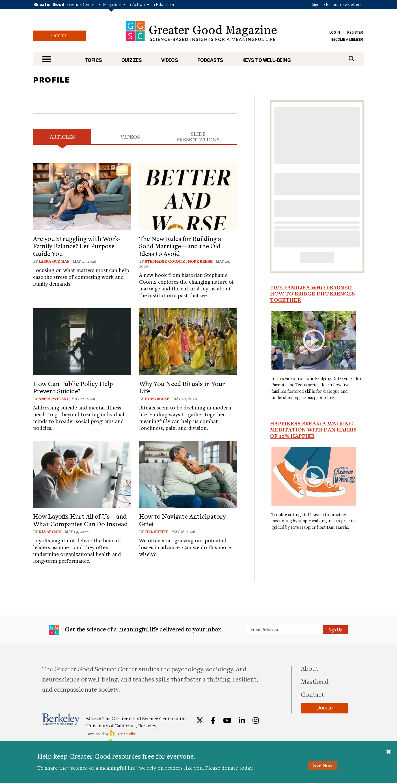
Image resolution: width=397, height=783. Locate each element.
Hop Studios (123, 733)
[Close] (388, 752)
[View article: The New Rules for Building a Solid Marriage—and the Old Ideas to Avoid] (188, 195)
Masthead (315, 681)
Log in (334, 32)
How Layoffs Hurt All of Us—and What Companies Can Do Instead (80, 520)
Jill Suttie (156, 531)
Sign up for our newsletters (337, 4)
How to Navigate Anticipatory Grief (182, 520)
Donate (59, 35)
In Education (163, 4)
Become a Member (347, 40)
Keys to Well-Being (266, 60)
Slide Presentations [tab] (198, 136)
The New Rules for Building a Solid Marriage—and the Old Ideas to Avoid (180, 246)
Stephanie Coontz (165, 261)
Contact (312, 694)
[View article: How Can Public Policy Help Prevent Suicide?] (82, 340)
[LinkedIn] (242, 720)
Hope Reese (200, 261)
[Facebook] (213, 720)
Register (355, 32)
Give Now (322, 765)
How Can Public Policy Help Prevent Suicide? (73, 387)
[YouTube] (227, 720)
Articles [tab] (62, 136)
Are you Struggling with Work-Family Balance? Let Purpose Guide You (76, 246)
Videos (169, 60)
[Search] (351, 58)
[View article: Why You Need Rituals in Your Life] (188, 340)
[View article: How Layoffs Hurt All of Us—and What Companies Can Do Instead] (82, 473)
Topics (93, 60)
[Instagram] (256, 720)
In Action (136, 4)
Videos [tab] (130, 136)
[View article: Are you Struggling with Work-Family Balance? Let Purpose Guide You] (82, 195)
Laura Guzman (54, 261)
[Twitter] (199, 720)
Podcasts (210, 60)
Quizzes (131, 60)
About (309, 668)
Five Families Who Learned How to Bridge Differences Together (312, 293)
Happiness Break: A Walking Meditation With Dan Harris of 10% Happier (313, 429)
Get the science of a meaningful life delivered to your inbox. (136, 630)
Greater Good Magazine (201, 31)
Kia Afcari (50, 531)
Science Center (81, 4)
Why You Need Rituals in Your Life (182, 387)
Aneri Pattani (53, 398)
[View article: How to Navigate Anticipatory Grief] (188, 473)
